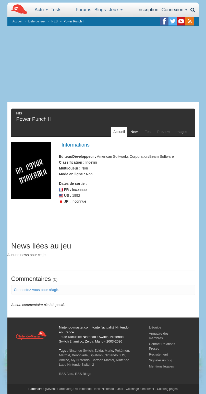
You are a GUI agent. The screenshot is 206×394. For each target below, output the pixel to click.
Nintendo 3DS (115, 355)
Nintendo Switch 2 (80, 364)
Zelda (98, 350)
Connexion (174, 9)
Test (148, 132)
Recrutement (158, 354)
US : (65, 195)
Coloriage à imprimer (140, 389)
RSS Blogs (83, 374)
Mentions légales (161, 366)
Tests (56, 9)
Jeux (116, 9)
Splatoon (96, 355)
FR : (65, 190)
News (134, 132)
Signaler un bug (160, 360)
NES (54, 21)
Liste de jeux (36, 21)
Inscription (147, 9)
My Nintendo (80, 360)
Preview (163, 132)
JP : (64, 201)
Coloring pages (167, 389)
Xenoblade (80, 355)
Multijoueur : (69, 168)
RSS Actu (66, 374)
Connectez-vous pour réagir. (36, 290)
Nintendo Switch (81, 350)
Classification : (71, 162)
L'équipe (155, 327)
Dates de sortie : (73, 183)
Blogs (100, 9)
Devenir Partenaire (58, 389)
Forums (83, 9)
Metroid (64, 355)
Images (181, 132)
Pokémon (122, 350)
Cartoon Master (102, 360)
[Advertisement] (103, 64)
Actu (41, 9)
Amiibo (64, 360)
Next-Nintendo (104, 389)
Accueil (17, 21)
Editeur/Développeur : (77, 156)
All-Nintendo (83, 389)
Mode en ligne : (72, 174)
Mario (109, 350)
